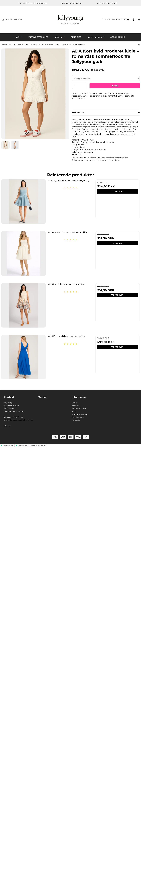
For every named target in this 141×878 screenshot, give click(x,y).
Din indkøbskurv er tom (116, 20)
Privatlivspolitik (8, 445)
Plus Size (76, 37)
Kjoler (59, 37)
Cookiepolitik (22, 445)
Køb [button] (114, 86)
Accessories (95, 37)
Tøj (18, 37)
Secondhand (117, 37)
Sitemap (7, 426)
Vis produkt (117, 191)
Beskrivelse (78, 113)
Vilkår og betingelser (38, 445)
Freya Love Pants (38, 37)
